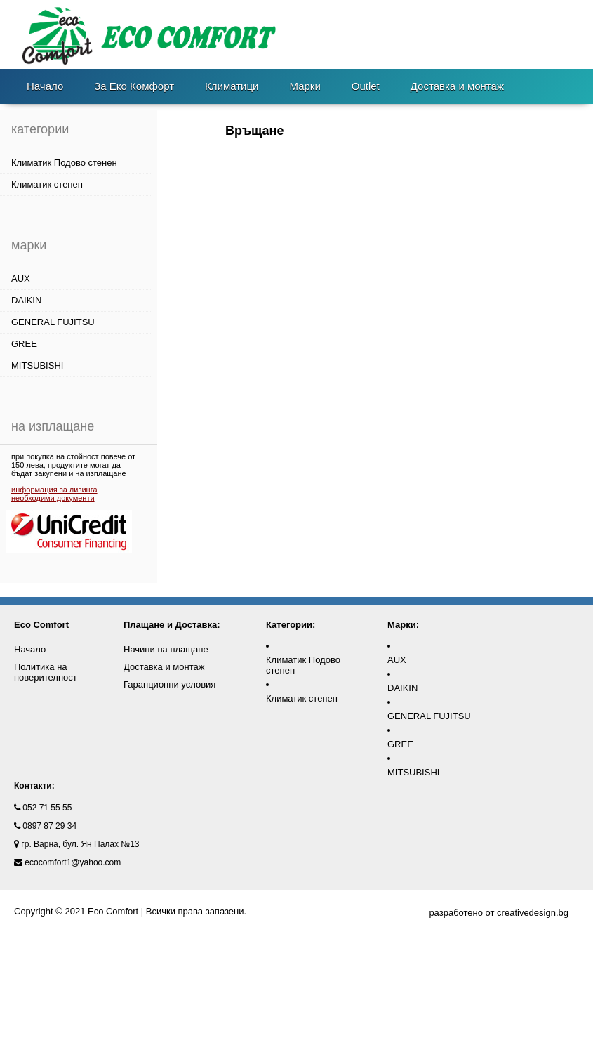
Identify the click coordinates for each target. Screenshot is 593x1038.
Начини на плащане (166, 649)
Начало (45, 86)
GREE (24, 344)
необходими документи (53, 498)
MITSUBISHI (37, 365)
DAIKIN (26, 300)
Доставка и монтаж (457, 86)
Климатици (231, 86)
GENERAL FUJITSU (53, 322)
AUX (20, 278)
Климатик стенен (47, 184)
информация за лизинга (54, 489)
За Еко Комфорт (134, 86)
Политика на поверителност (45, 672)
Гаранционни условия (169, 684)
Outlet (366, 86)
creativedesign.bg (532, 912)
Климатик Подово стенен (64, 162)
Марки (304, 86)
